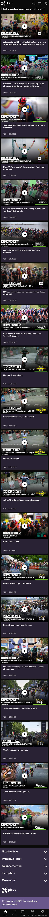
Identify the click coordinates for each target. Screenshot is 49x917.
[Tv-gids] (23, 913)
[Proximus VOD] (32, 913)
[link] (24, 34)
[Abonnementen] (42, 913)
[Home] (5, 913)
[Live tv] (14, 913)
